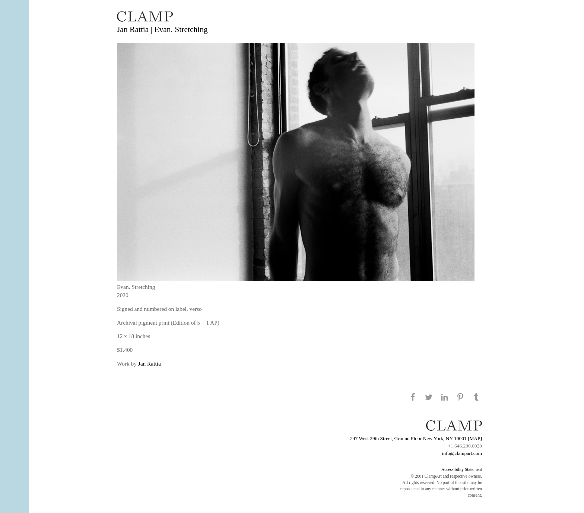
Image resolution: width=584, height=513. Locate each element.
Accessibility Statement (461, 469)
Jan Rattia (149, 363)
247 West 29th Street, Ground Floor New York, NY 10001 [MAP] (416, 438)
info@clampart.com (462, 453)
